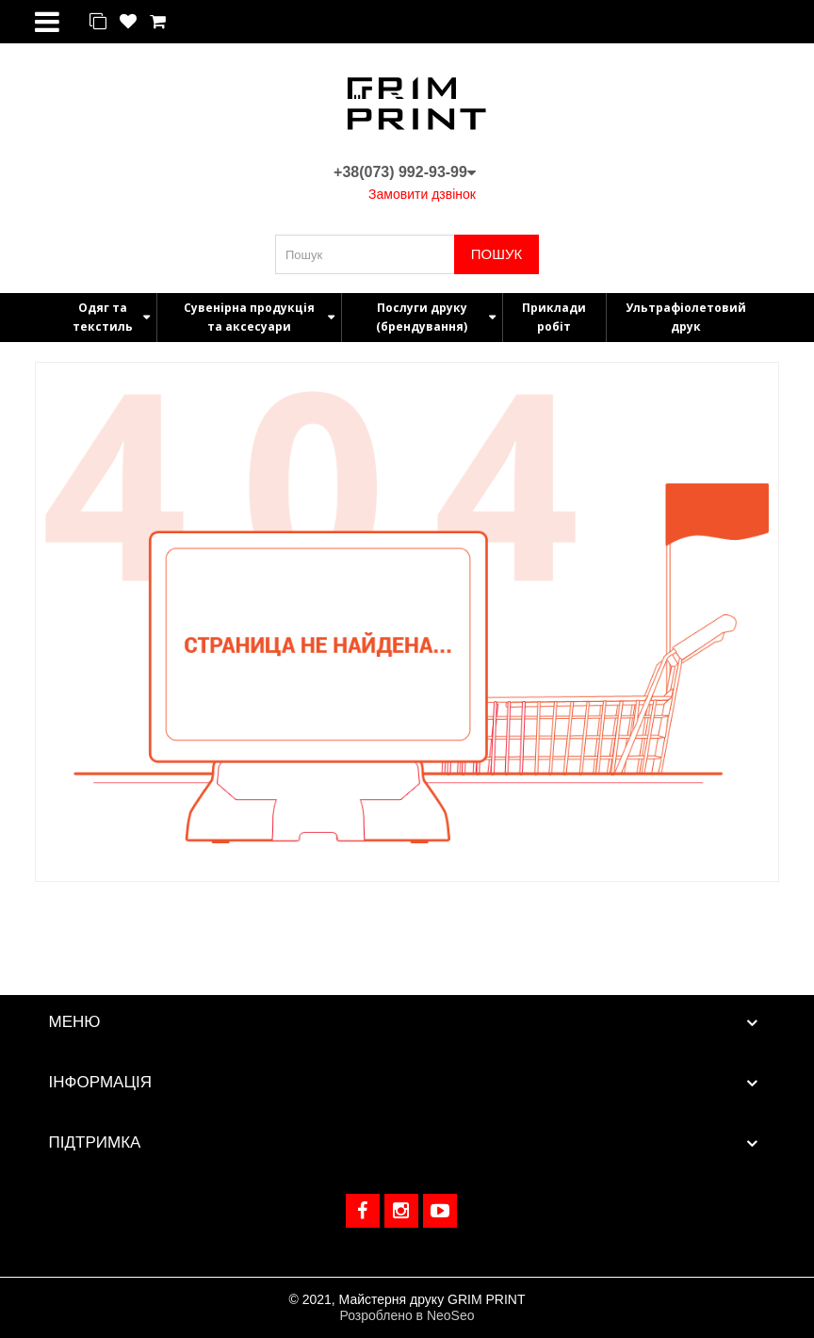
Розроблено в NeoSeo (406, 1315)
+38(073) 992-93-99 (405, 172)
